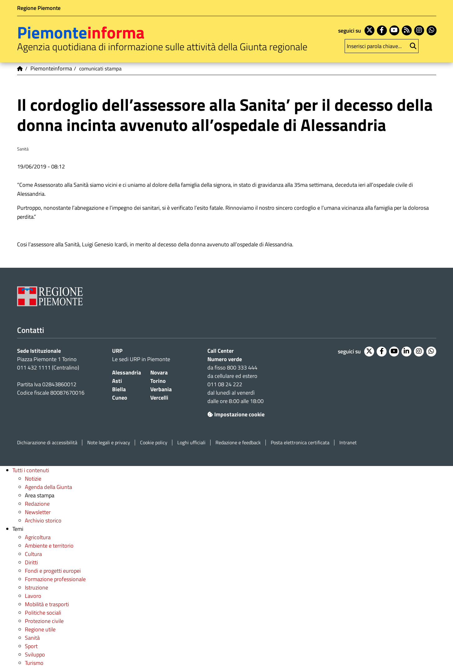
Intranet (348, 443)
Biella (119, 389)
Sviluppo (35, 654)
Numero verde (224, 359)
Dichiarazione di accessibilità (47, 443)
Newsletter (38, 512)
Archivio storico (43, 520)
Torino (158, 381)
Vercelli (159, 397)
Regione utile (40, 629)
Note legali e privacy (108, 443)
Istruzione (36, 587)
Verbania (161, 389)
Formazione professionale (55, 579)
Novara (159, 372)
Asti (117, 381)
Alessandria (126, 372)
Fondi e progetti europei (53, 571)
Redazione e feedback (238, 443)
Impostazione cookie (236, 414)
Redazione (37, 504)
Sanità (32, 638)
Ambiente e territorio (49, 545)
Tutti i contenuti (30, 470)
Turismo (34, 663)
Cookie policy (153, 443)
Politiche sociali (43, 612)
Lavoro (33, 596)
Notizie (33, 478)
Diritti (31, 562)
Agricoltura (38, 537)
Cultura (33, 554)
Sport (31, 646)
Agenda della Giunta (48, 487)
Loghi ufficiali (191, 443)
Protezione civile (44, 621)
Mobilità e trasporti (47, 604)
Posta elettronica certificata (300, 443)
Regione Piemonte (39, 8)
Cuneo (119, 397)
